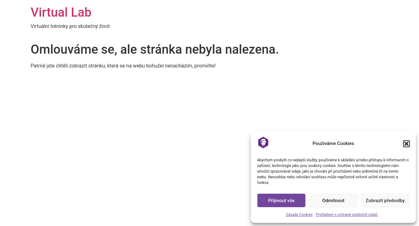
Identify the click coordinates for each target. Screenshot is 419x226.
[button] (406, 144)
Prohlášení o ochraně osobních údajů (347, 215)
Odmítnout (333, 200)
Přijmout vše (281, 200)
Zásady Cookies (299, 215)
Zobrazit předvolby (385, 200)
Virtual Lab (61, 12)
